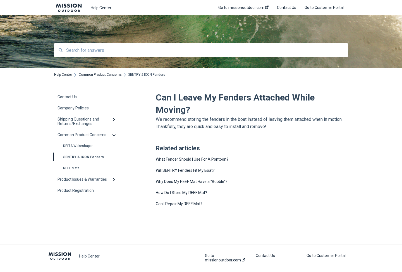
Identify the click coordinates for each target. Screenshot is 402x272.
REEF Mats (71, 168)
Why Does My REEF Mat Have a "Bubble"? (192, 181)
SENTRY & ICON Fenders (79, 157)
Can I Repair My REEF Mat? (179, 204)
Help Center (101, 8)
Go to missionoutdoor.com (225, 257)
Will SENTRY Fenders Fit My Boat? (185, 170)
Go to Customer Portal (326, 255)
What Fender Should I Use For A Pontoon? (192, 159)
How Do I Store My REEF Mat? (181, 192)
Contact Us (265, 255)
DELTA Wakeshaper (78, 146)
